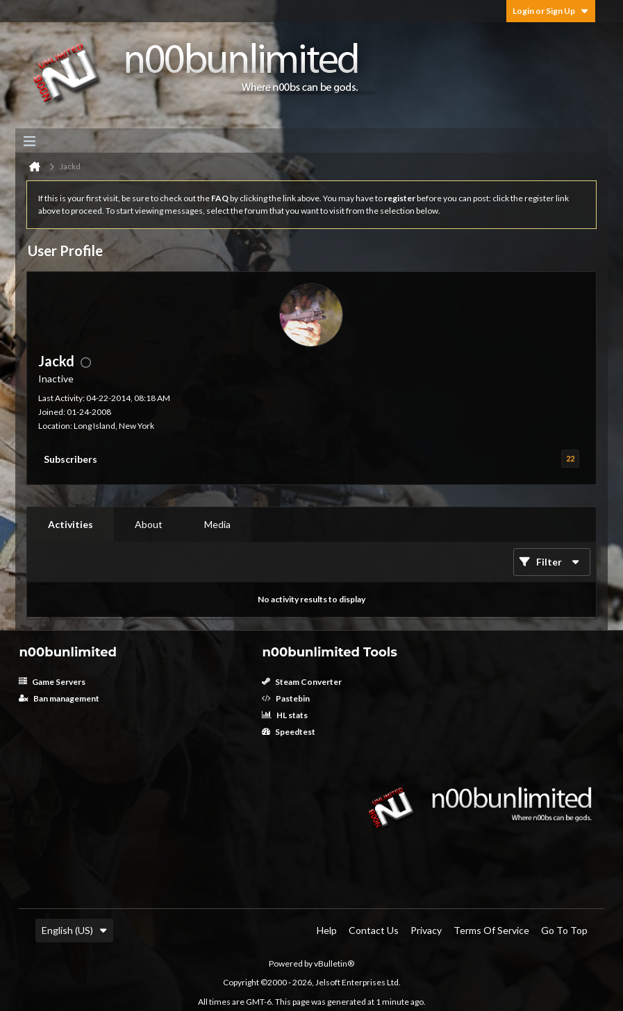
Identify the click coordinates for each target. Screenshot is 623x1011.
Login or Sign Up (551, 11)
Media (217, 524)
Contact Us (374, 930)
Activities (70, 524)
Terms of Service (491, 930)
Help (327, 930)
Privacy (426, 930)
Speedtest (288, 732)
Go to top (564, 930)
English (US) (74, 930)
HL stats (285, 715)
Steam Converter (302, 682)
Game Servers (52, 682)
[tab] (70, 524)
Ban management (59, 698)
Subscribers (70, 459)
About (149, 524)
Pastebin (286, 698)
